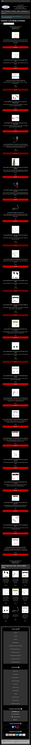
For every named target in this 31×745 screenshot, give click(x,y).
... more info (15, 86)
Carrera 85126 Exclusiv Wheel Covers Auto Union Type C (15, 40)
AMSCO (18, 11)
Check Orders (15, 674)
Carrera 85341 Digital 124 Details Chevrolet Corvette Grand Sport (15, 123)
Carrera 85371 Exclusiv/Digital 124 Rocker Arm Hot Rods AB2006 (15, 168)
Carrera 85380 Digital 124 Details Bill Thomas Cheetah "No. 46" (15, 236)
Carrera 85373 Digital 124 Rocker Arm (15, 212)
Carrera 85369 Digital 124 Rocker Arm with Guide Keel (15, 144)
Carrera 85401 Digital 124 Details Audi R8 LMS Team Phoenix (15, 329)
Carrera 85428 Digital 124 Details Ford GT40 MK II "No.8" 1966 (15, 352)
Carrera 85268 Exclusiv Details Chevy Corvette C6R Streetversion (15, 102)
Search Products (24, 11)
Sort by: (1, 23)
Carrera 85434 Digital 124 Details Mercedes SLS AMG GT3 (15, 419)
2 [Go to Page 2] (14, 28)
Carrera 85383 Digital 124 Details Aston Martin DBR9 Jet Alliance (15, 305)
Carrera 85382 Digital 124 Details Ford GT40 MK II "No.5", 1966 (15, 281)
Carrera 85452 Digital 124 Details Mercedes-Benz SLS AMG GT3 (15, 503)
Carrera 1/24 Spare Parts (16, 16)
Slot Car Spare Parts (7, 16)
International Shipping (15, 680)
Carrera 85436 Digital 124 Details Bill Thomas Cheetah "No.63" (15, 460)
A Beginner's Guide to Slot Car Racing (15, 645)
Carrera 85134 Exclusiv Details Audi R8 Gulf (15, 80)
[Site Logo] (6, 7)
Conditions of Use (15, 687)
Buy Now (15, 47)
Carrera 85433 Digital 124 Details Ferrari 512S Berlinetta (15, 398)
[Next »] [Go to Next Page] (17, 28)
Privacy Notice (15, 684)
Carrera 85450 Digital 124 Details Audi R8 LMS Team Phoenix (15, 482)
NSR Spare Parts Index (15, 652)
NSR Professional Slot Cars (15, 649)
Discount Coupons (15, 700)
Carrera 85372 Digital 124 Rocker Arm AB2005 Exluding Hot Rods (15, 190)
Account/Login (15, 671)
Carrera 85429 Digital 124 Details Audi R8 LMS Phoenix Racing (15, 376)
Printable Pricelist (15, 690)
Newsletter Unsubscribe (15, 703)
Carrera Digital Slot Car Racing (15, 655)
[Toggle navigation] (3, 1)
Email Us (15, 719)
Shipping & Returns (15, 677)
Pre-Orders (14, 11)
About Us (15, 632)
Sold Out (15, 89)
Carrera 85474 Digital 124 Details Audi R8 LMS (15, 547)
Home (3, 11)
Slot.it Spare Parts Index (15, 662)
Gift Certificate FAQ (15, 697)
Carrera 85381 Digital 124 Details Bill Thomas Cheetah (15, 259)
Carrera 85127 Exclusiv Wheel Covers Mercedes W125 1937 (15, 60)
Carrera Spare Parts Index (15, 658)
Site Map (15, 693)
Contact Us (3, 13)
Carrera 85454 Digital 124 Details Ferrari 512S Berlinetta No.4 (15, 525)
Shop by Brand (7, 11)
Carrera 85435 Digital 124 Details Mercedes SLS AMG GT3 (15, 438)
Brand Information (15, 642)
